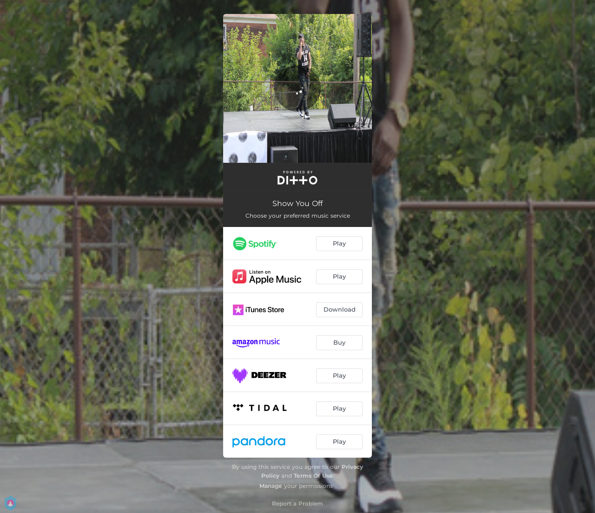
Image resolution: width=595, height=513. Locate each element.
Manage (270, 485)
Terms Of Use (313, 475)
